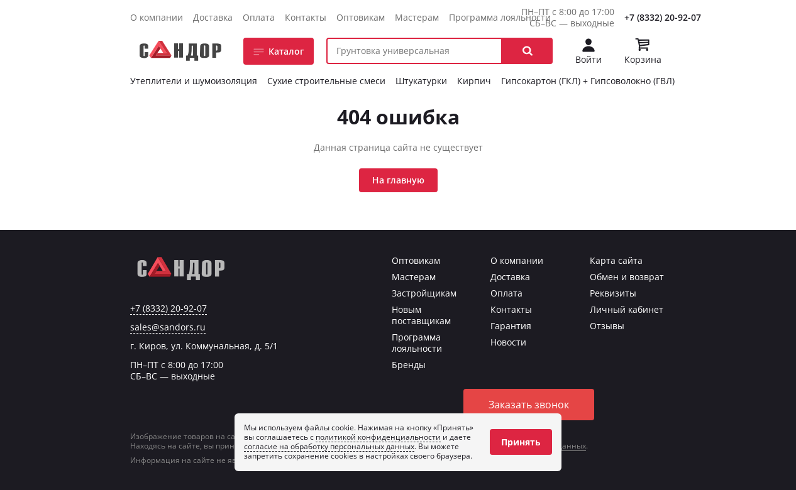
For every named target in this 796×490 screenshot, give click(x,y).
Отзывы (607, 326)
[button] (527, 51)
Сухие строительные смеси (326, 81)
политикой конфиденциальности (378, 437)
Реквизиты (613, 293)
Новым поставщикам (421, 315)
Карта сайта (616, 260)
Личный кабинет (626, 309)
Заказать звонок (529, 404)
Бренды (409, 365)
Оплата (259, 17)
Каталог (286, 51)
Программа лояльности (500, 17)
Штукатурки (421, 81)
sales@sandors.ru (168, 327)
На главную (398, 180)
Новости (508, 342)
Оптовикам (360, 17)
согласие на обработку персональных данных (329, 446)
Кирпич (474, 81)
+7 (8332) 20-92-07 (662, 17)
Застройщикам (424, 293)
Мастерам (417, 17)
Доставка (213, 17)
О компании (156, 17)
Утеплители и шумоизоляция (193, 81)
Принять (521, 442)
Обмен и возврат (627, 277)
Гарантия (510, 326)
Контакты (305, 17)
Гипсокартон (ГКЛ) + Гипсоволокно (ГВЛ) (588, 81)
